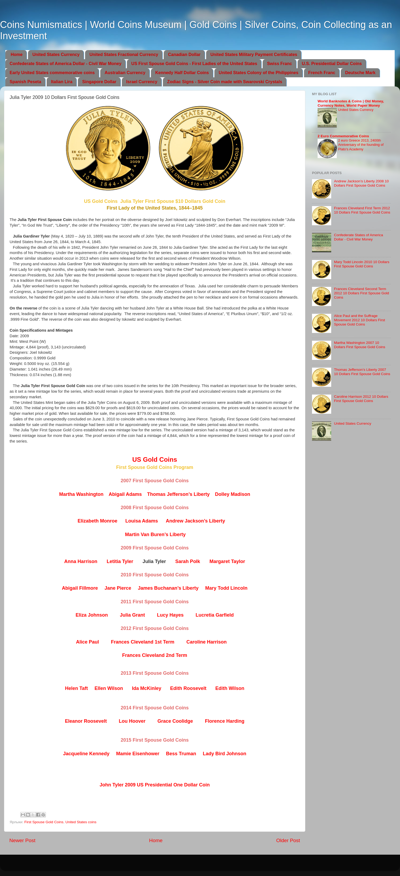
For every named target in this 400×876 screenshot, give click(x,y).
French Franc (321, 72)
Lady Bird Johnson (224, 753)
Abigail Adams (125, 494)
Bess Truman (181, 753)
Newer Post (22, 840)
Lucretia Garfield (215, 615)
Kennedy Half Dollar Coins (182, 72)
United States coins (80, 822)
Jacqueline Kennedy (86, 753)
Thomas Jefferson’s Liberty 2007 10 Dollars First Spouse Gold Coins (362, 372)
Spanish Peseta (25, 81)
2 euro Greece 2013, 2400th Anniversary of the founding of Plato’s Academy (360, 144)
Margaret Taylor (227, 561)
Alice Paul (87, 642)
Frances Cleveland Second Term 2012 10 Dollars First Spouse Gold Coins (361, 293)
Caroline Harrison (206, 642)
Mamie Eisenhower (137, 753)
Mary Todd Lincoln (226, 588)
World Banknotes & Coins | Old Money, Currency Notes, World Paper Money (351, 103)
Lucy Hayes (170, 615)
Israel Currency (141, 81)
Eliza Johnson (91, 615)
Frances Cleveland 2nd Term (154, 655)
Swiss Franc (279, 63)
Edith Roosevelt (188, 688)
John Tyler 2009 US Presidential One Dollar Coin (155, 784)
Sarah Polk (187, 561)
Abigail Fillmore (80, 588)
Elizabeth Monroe (97, 521)
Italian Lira (61, 81)
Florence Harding (225, 721)
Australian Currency (125, 72)
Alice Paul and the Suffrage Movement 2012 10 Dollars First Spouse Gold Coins (359, 320)
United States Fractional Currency (123, 54)
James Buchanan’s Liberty (168, 588)
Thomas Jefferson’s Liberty (178, 494)
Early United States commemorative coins (52, 72)
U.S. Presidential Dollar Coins (332, 63)
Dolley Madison (232, 494)
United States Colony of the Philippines (258, 72)
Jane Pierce (118, 588)
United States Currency (55, 54)
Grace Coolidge (175, 721)
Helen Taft (76, 688)
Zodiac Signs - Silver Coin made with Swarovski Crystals (224, 81)
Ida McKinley (146, 688)
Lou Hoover (132, 721)
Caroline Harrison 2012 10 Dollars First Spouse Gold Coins (361, 399)
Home (16, 54)
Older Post (288, 840)
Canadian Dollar (184, 54)
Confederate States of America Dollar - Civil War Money (65, 63)
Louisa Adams (141, 521)
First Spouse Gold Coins (43, 822)
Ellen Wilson (108, 688)
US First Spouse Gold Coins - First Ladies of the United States (194, 63)
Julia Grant (132, 615)
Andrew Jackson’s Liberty (195, 521)
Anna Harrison (80, 561)
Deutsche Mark (360, 72)
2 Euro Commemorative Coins (343, 136)
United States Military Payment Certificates (253, 54)
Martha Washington (81, 494)
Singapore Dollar (99, 81)
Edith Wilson (229, 688)
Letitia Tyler (120, 561)
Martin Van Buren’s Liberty (155, 534)
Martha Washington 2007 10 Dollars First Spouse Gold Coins (359, 345)
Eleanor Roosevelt (86, 721)
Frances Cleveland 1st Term (142, 642)
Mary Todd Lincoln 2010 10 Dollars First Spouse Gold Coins (361, 264)
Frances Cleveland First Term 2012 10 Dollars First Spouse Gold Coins (362, 210)
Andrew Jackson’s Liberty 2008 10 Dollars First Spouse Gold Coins (361, 183)
